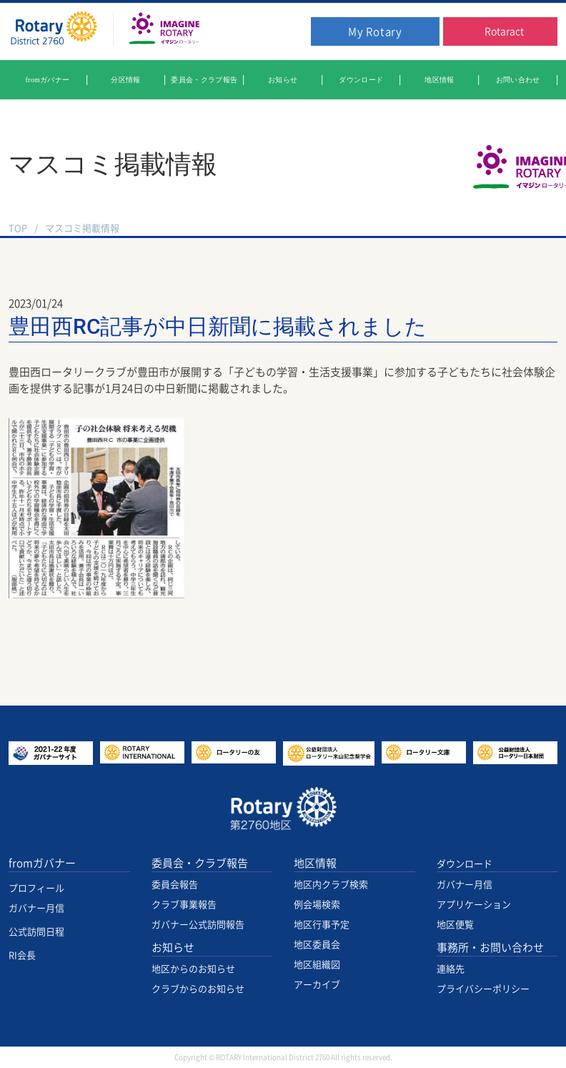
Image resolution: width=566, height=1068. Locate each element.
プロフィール (36, 888)
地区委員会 (317, 944)
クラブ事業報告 (184, 904)
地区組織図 (317, 964)
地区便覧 (455, 924)
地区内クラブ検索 (331, 884)
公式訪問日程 (36, 931)
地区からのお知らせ (193, 969)
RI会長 (22, 955)
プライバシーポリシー (483, 989)
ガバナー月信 (36, 908)
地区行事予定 (321, 924)
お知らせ (173, 947)
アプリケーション (474, 904)
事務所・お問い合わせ (490, 947)
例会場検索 (317, 904)
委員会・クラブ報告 (200, 863)
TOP (18, 228)
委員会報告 (175, 884)
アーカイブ (317, 984)
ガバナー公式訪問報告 (198, 924)
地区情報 (315, 863)
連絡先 (451, 969)
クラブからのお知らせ (198, 989)
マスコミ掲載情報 (82, 228)
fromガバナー (42, 863)
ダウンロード (464, 864)
